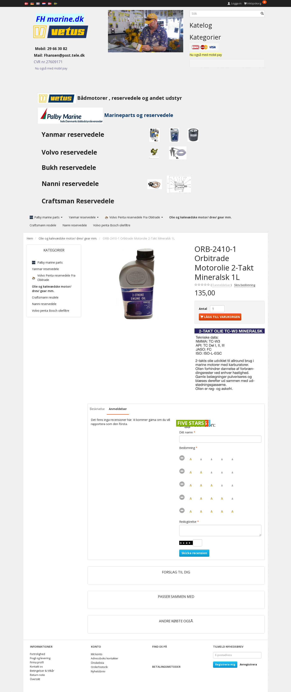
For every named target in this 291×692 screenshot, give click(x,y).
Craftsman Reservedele (78, 201)
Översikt (35, 678)
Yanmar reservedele (73, 134)
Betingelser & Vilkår (42, 670)
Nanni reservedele (71, 183)
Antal (203, 308)
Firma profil (37, 662)
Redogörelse (187, 521)
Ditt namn (186, 432)
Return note (37, 674)
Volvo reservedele (71, 152)
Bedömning (187, 447)
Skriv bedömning (244, 284)
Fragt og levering (40, 658)
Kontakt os (36, 666)
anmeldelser (221, 285)
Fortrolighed (37, 653)
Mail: (35, 55)
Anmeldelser (118, 408)
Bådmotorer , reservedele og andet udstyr (104, 98)
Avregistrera (248, 664)
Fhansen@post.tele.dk (64, 55)
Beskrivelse (97, 408)
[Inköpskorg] (255, 3)
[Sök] (262, 14)
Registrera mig (225, 664)
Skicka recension (194, 553)
